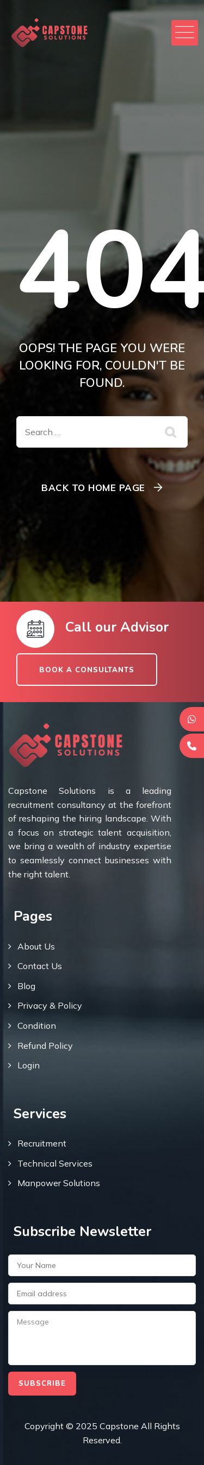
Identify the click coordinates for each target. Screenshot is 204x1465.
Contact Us (39, 965)
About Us (36, 946)
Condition (36, 1025)
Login (28, 1065)
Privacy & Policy (49, 1005)
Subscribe (42, 1383)
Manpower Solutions (58, 1182)
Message (102, 1338)
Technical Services (54, 1163)
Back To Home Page (93, 487)
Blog (26, 985)
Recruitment (41, 1143)
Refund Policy (45, 1045)
